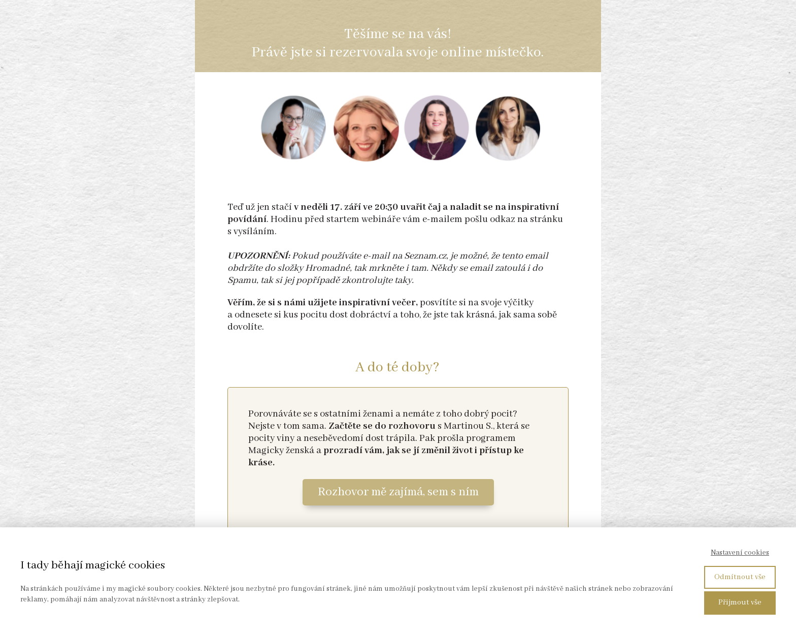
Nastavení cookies (740, 552)
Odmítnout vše (740, 577)
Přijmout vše (739, 602)
